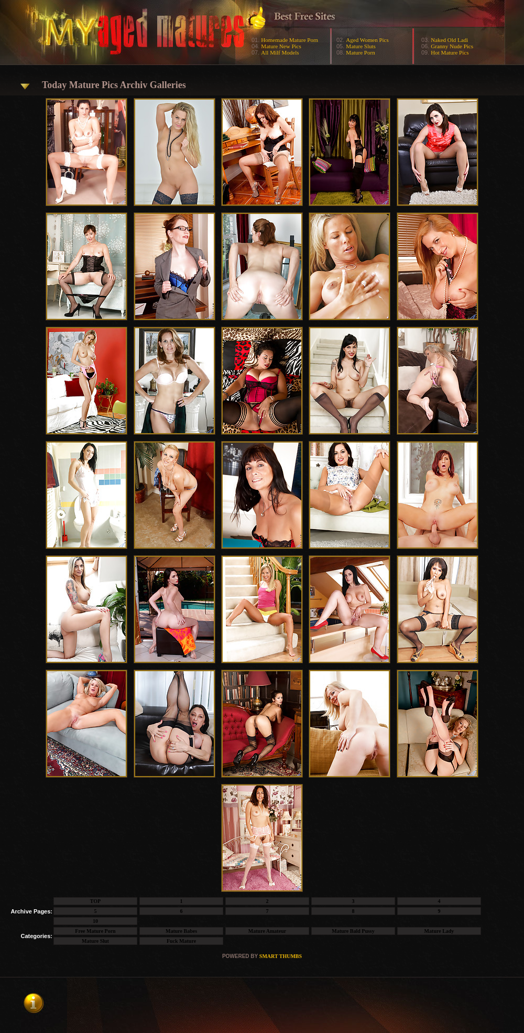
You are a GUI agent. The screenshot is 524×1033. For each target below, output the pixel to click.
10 (95, 921)
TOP (95, 901)
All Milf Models (280, 52)
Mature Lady (439, 931)
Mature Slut (95, 941)
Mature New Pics (281, 46)
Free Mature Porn (95, 931)
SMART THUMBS (280, 956)
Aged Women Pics (367, 40)
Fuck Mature (181, 941)
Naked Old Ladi (449, 40)
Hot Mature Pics (449, 52)
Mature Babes (181, 931)
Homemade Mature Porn (289, 40)
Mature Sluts (361, 46)
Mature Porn (360, 52)
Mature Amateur (267, 931)
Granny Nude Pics (452, 46)
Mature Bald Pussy (353, 931)
